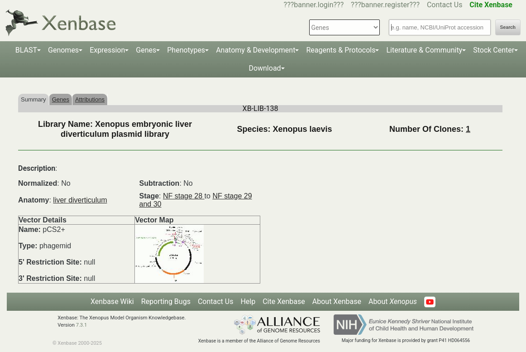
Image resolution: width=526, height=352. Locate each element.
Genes (146, 50)
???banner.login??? (314, 4)
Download (265, 68)
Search (508, 27)
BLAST (26, 50)
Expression (107, 50)
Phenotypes (186, 50)
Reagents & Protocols (340, 50)
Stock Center (493, 50)
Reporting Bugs (166, 301)
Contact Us (445, 4)
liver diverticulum (80, 200)
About (392, 301)
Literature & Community (424, 50)
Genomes (63, 50)
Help (247, 301)
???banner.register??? (385, 4)
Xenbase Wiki (112, 301)
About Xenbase (336, 301)
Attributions (90, 99)
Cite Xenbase (284, 301)
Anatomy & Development (255, 50)
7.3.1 (81, 325)
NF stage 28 (184, 196)
